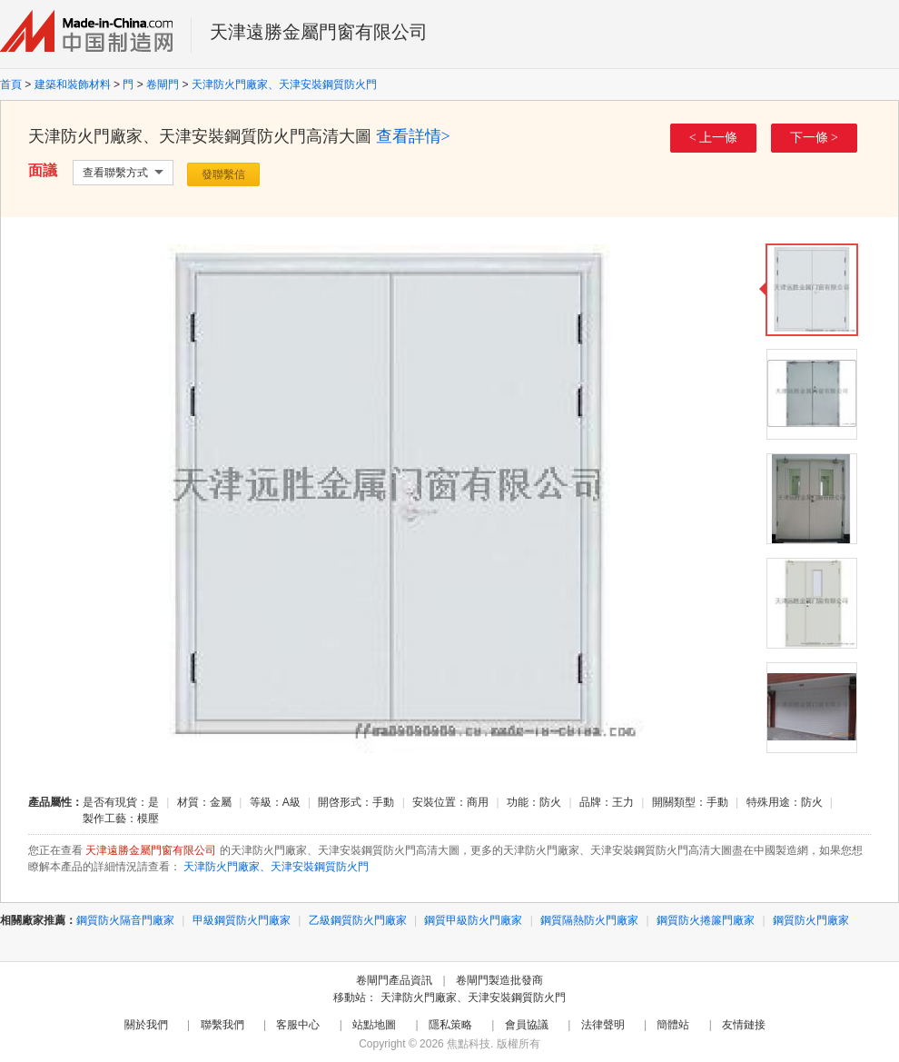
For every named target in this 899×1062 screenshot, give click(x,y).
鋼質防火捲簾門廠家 (706, 920)
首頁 (11, 84)
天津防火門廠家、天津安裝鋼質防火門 (284, 84)
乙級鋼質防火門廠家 (358, 920)
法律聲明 (603, 1024)
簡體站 (673, 1024)
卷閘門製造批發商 (499, 980)
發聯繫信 (223, 174)
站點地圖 (374, 1024)
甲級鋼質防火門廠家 (242, 920)
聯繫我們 (222, 1024)
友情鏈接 (744, 1024)
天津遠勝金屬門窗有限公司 (319, 32)
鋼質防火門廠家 (811, 920)
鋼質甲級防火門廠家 (473, 920)
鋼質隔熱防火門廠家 (589, 920)
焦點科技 (468, 1043)
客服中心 (298, 1024)
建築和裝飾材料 (73, 84)
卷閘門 (162, 84)
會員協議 (526, 1024)
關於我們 (146, 1024)
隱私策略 (450, 1024)
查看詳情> (413, 136)
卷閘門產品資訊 (394, 980)
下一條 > (814, 137)
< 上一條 (713, 137)
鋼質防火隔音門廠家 (125, 920)
